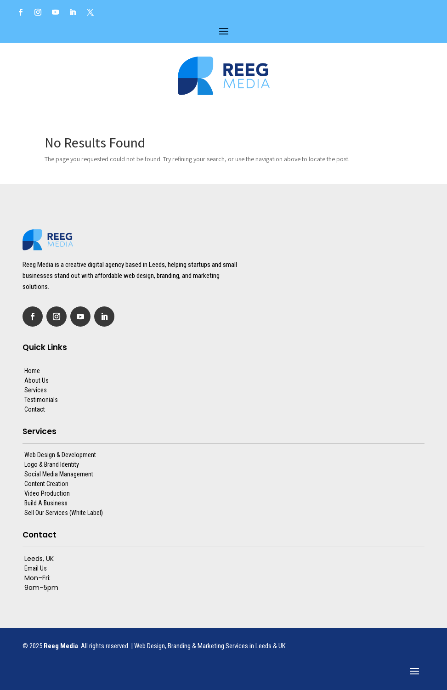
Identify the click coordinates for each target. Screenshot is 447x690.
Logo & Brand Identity (51, 464)
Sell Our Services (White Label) (63, 512)
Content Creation (46, 483)
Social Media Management (58, 474)
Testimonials (41, 399)
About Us (36, 380)
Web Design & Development (60, 454)
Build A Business (46, 503)
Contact (34, 409)
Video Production (47, 493)
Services (35, 390)
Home (32, 370)
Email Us (35, 568)
